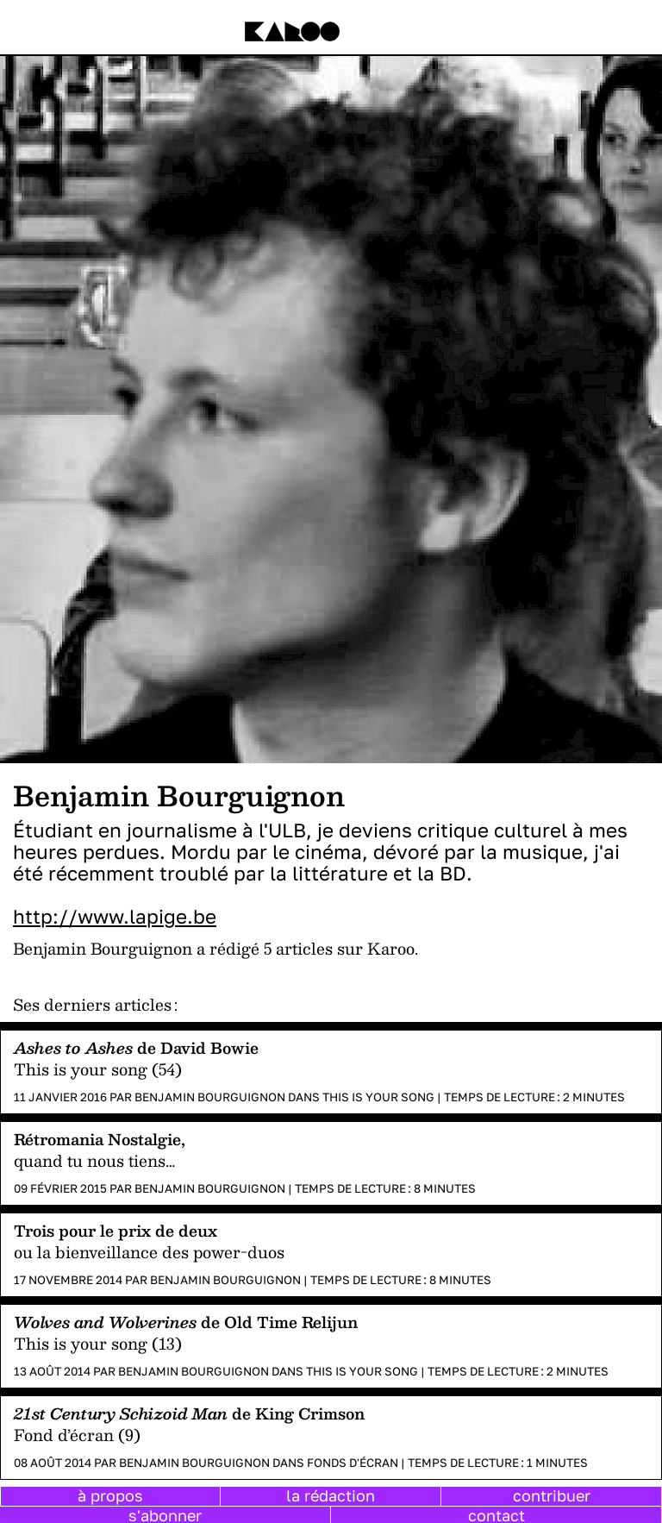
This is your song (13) (98, 1343)
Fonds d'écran (352, 1463)
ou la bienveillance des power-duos (149, 1251)
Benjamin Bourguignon (209, 1097)
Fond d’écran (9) (77, 1434)
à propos (110, 1495)
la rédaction (330, 1495)
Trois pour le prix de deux (115, 1230)
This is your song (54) (98, 1069)
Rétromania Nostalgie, (99, 1138)
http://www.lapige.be (114, 916)
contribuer (551, 1495)
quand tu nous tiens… (94, 1160)
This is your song (378, 1097)
